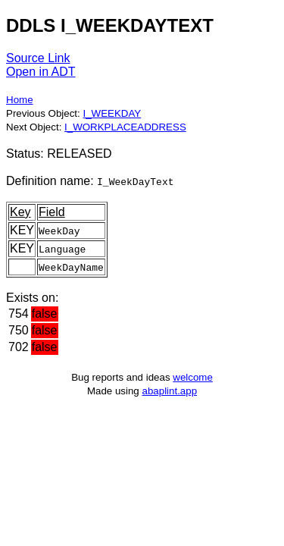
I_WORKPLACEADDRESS (125, 127)
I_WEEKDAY (112, 113)
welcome (193, 377)
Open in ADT (41, 71)
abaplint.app (169, 391)
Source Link (38, 58)
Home (19, 99)
